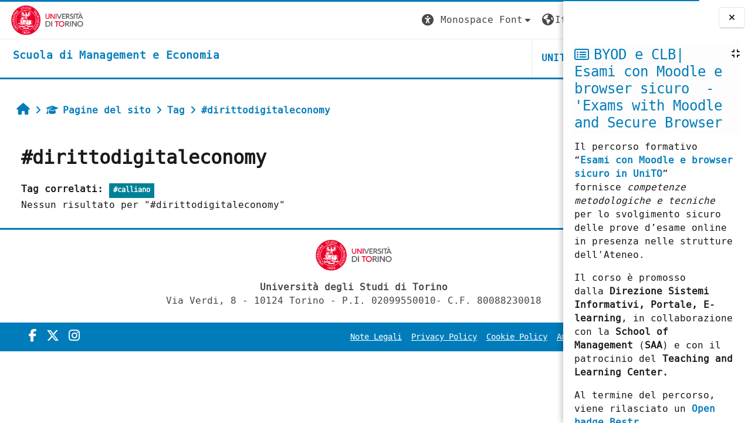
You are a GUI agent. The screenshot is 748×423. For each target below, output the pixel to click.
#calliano (127, 190)
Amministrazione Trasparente (486, 337)
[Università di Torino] (36, 19)
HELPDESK (491, 58)
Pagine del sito (94, 110)
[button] (343, 20)
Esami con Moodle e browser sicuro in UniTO (653, 166)
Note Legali (242, 337)
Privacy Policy (310, 337)
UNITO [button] (423, 58)
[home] (105, 55)
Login (539, 19)
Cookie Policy (383, 337)
